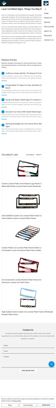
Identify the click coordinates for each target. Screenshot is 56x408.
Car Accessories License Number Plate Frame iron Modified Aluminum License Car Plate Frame (25, 281)
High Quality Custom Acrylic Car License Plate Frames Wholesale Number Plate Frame (27, 313)
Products (51, 155)
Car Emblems (30, 155)
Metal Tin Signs (41, 155)
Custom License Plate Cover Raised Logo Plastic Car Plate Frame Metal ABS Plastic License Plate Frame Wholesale (27, 185)
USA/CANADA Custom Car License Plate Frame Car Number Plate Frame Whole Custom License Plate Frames (28, 217)
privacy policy (17, 401)
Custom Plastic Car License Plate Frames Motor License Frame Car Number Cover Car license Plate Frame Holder (27, 249)
